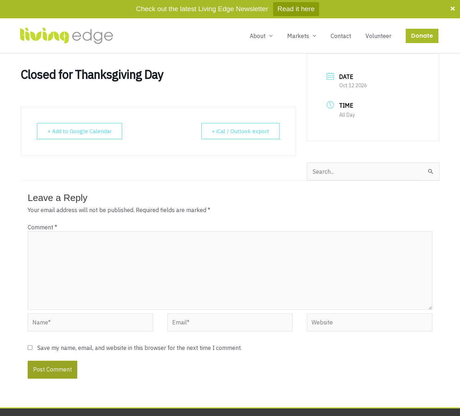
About (258, 35)
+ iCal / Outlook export (240, 131)
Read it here (296, 9)
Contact (341, 35)
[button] (422, 36)
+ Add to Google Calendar (79, 131)
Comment (42, 227)
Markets (298, 35)
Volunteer (378, 35)
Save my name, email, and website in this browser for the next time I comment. (139, 347)
